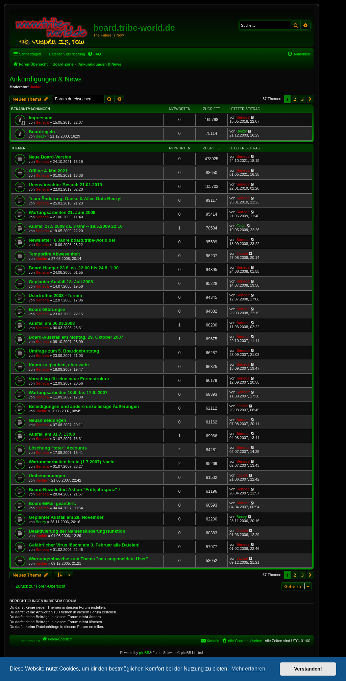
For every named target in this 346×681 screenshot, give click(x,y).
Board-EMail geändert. (52, 503)
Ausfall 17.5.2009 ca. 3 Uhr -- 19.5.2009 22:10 (76, 226)
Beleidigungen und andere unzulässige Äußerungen (84, 406)
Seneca (42, 122)
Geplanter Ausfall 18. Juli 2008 (61, 281)
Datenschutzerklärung (67, 54)
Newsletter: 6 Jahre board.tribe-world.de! (72, 240)
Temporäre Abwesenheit (54, 254)
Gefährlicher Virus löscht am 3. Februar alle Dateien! (84, 545)
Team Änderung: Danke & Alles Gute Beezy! (75, 198)
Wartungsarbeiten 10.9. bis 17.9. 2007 (68, 392)
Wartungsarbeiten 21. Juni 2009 (62, 212)
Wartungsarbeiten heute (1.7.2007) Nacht (72, 461)
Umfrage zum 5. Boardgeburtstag (64, 351)
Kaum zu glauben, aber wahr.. (60, 364)
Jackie (36, 87)
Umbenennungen (47, 475)
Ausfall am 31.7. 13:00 (52, 434)
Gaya (241, 226)
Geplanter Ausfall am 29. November (66, 517)
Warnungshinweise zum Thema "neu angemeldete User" (88, 558)
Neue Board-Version (50, 157)
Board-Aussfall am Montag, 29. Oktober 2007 (76, 337)
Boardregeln (42, 131)
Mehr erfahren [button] (248, 669)
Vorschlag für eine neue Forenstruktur (69, 378)
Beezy (41, 136)
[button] (310, 99)
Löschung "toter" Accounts (58, 448)
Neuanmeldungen (47, 420)
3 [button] (302, 99)
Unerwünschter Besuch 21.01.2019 (65, 184)
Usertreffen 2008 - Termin (55, 295)
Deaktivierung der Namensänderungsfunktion (77, 531)
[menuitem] (94, 54)
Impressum (40, 117)
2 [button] (295, 99)
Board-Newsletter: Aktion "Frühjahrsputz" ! (74, 489)
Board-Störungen (47, 309)
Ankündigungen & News (45, 79)
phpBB (144, 653)
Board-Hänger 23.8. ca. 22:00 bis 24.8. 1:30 (74, 267)
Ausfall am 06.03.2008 (52, 323)
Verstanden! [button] (308, 669)
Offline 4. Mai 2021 (48, 170)
